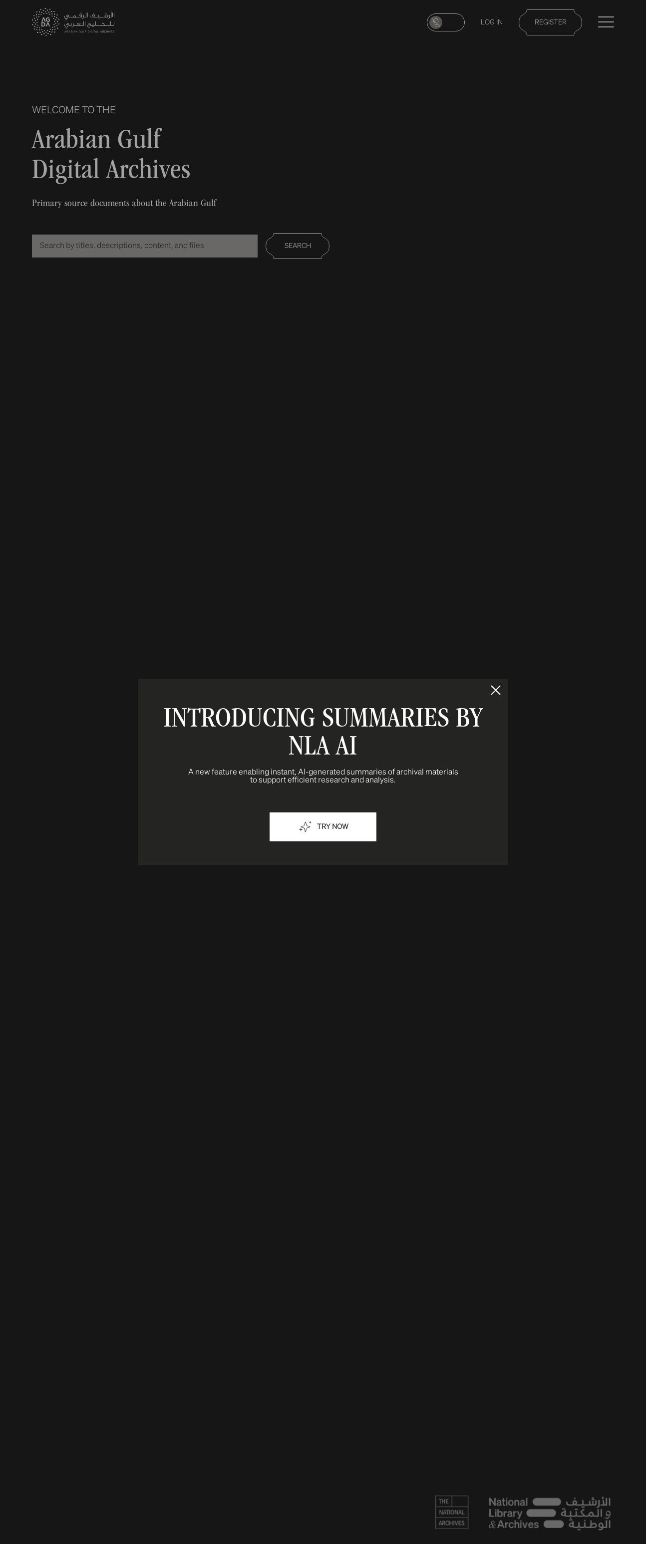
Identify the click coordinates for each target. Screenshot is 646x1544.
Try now (323, 827)
